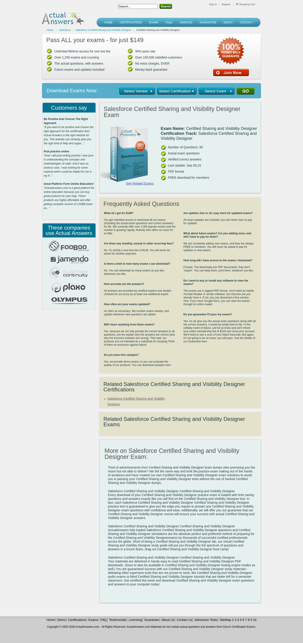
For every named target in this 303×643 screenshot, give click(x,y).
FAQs (169, 22)
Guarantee (151, 620)
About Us (168, 620)
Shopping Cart (245, 4)
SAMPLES (185, 22)
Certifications (77, 620)
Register (226, 4)
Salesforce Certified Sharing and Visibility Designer (103, 30)
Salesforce (65, 30)
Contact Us (184, 620)
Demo (61, 620)
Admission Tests (206, 620)
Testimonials (117, 620)
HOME (108, 22)
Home (50, 30)
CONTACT (246, 22)
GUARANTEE (207, 22)
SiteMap (225, 620)
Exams (93, 620)
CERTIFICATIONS (131, 22)
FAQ (103, 620)
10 (255, 620)
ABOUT (228, 22)
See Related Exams (140, 183)
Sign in (213, 4)
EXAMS (153, 22)
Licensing (135, 620)
